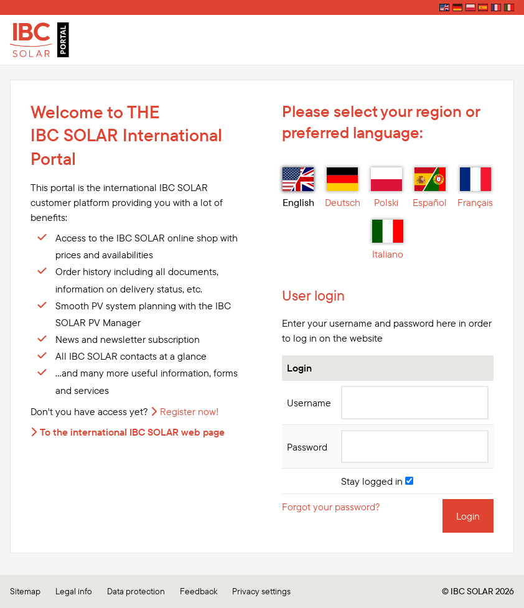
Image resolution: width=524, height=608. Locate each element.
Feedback (198, 591)
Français (475, 187)
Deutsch (342, 187)
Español (430, 187)
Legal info (73, 591)
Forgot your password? (331, 506)
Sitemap (25, 591)
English (298, 187)
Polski (386, 187)
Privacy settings (261, 591)
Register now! (189, 411)
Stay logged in (377, 481)
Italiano (387, 240)
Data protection (136, 591)
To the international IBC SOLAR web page (132, 432)
